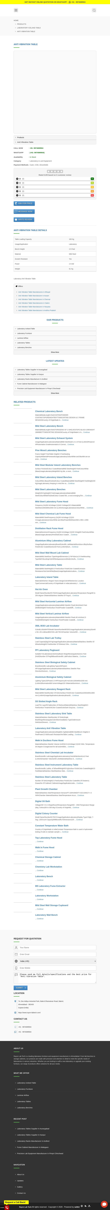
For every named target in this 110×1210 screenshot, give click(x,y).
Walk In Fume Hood (44, 847)
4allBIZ (77, 1207)
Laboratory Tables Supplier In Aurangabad (32, 370)
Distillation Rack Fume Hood (49, 528)
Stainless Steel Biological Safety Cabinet (55, 662)
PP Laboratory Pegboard (47, 650)
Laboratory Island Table (46, 577)
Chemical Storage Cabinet (48, 857)
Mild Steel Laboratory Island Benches (53, 477)
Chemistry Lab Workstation (48, 867)
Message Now (25, 211)
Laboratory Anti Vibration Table (50, 728)
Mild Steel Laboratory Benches (50, 489)
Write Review (25, 219)
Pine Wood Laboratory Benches (50, 450)
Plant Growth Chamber (46, 789)
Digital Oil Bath (42, 801)
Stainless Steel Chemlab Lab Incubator (54, 752)
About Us (20, 1174)
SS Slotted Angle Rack (46, 701)
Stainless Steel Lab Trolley (48, 638)
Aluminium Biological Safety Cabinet (53, 677)
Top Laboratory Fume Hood (48, 838)
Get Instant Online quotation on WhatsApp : (55, 2)
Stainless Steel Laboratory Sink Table (53, 713)
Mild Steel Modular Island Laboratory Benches (58, 465)
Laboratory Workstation (47, 896)
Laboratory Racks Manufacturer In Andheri (32, 379)
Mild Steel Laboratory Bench (49, 426)
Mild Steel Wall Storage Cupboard (51, 905)
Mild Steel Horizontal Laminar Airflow (53, 601)
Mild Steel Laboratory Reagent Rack (53, 689)
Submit (19, 988)
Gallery (20, 1187)
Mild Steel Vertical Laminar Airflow (52, 614)
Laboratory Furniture (24, 333)
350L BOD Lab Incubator (47, 626)
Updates (20, 1181)
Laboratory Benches (24, 347)
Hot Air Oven (41, 589)
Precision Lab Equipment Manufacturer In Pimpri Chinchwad (38, 388)
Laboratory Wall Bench (46, 915)
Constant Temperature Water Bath (52, 826)
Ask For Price (25, 203)
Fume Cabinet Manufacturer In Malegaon (32, 384)
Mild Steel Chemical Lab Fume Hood (53, 514)
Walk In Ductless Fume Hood (49, 740)
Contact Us (21, 1193)
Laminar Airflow (22, 338)
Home (16, 20)
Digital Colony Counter (46, 813)
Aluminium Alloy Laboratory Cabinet (53, 540)
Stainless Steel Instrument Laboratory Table (56, 765)
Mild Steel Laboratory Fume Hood (51, 501)
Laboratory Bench (44, 876)
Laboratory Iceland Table (29, 28)
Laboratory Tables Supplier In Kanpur (30, 374)
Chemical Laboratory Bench (49, 411)
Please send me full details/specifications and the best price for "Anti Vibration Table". (57, 978)
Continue (65, 420)
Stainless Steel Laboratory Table (51, 777)
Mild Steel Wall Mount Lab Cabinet (52, 553)
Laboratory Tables (23, 343)
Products (21, 24)
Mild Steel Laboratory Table (48, 565)
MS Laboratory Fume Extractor (50, 886)
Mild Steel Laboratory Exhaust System (54, 438)
